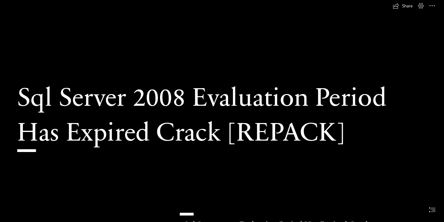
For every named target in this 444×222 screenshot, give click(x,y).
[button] (402, 5)
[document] (222, 111)
